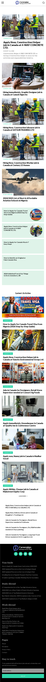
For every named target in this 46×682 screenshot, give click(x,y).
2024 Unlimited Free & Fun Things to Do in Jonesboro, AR (16, 274)
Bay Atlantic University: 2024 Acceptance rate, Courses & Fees (21, 596)
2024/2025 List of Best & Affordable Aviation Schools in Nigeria (20, 199)
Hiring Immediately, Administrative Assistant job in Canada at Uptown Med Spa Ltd (12, 616)
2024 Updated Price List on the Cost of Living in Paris (18, 572)
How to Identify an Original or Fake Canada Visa (15, 259)
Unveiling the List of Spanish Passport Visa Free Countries (20, 575)
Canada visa (7, 38)
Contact (4, 652)
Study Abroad (8, 194)
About (4, 643)
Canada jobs (7, 88)
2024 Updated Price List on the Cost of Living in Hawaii (19, 569)
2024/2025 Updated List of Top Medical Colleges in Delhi (19, 599)
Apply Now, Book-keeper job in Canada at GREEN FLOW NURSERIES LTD (13, 610)
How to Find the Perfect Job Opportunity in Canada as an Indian (13, 622)
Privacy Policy (6, 649)
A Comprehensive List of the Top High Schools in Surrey (19, 587)
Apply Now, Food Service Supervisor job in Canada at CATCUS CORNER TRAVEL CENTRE (13, 632)
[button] (43, 2)
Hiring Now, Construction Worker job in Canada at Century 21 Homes (21, 164)
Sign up (23, 676)
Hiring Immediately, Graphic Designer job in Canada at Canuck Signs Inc (22, 93)
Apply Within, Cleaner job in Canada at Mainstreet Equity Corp (20, 490)
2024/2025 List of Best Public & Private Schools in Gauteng (20, 590)
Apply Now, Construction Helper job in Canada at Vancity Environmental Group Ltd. (23, 358)
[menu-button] (2, 2)
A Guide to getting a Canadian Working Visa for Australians (20, 578)
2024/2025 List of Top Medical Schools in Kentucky (18, 593)
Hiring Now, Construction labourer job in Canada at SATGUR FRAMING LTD (21, 128)
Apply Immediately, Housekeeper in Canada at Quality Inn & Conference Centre (23, 424)
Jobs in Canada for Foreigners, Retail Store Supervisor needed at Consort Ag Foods (22, 391)
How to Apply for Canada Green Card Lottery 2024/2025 (19, 566)
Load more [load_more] (23, 496)
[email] (23, 671)
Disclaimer (5, 646)
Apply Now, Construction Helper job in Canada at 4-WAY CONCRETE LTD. (23, 45)
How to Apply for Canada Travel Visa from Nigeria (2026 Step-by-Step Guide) (16, 212)
